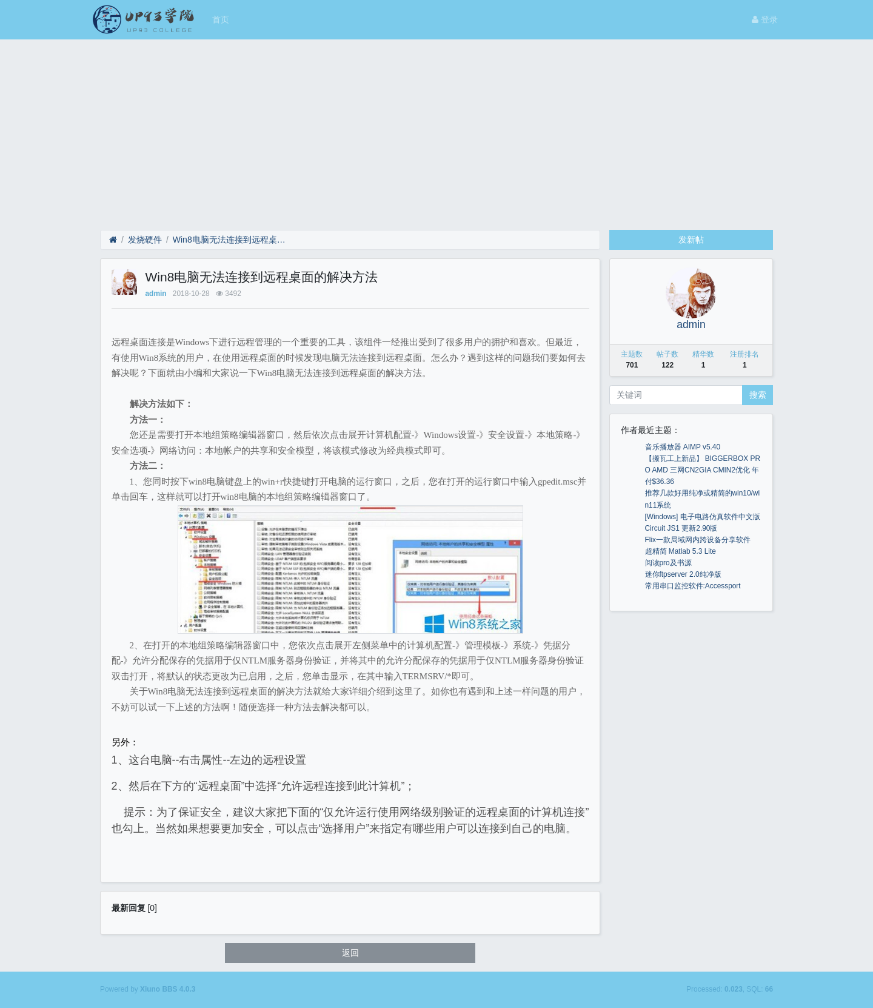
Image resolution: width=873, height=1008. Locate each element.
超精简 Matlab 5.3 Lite (680, 551)
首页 (220, 19)
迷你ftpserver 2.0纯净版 (683, 574)
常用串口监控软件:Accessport (693, 586)
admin (156, 293)
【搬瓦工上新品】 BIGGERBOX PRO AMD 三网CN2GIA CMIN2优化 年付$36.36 (703, 470)
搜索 (757, 395)
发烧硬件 (145, 239)
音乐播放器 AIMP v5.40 (683, 447)
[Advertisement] (436, 130)
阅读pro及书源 (668, 563)
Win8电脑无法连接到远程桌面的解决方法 (231, 239)
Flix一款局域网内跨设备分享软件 (698, 540)
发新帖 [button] (691, 239)
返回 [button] (350, 953)
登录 (765, 19)
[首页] (113, 239)
